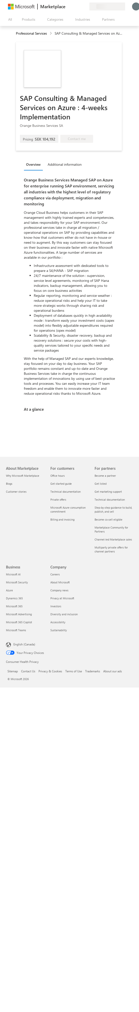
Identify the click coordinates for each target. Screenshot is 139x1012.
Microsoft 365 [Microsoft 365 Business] (14, 606)
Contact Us (28, 671)
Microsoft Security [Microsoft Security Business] (17, 582)
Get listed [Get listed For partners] (100, 483)
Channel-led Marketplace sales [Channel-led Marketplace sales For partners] (113, 539)
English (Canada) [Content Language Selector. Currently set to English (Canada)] (24, 644)
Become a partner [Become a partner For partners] (105, 475)
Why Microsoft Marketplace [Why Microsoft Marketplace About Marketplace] (22, 475)
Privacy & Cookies (50, 671)
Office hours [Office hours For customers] (57, 475)
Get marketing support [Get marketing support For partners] (108, 491)
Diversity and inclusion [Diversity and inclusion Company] (64, 614)
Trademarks (92, 671)
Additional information (65, 164)
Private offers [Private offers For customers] (58, 499)
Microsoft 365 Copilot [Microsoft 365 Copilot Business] (19, 622)
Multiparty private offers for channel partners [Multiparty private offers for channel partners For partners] (111, 549)
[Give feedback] (68, 6)
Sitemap (12, 671)
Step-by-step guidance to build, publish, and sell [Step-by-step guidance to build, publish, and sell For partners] (113, 509)
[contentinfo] (51, 33)
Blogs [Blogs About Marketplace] (9, 483)
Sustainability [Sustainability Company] (58, 630)
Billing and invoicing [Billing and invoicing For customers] (62, 519)
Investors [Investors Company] (55, 606)
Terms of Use (73, 671)
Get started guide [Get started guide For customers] (61, 483)
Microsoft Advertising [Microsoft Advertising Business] (19, 614)
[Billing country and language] (107, 6)
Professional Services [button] (31, 33)
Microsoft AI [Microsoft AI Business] (13, 574)
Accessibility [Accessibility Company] (57, 622)
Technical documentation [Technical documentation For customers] (65, 491)
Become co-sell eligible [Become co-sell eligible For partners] (108, 519)
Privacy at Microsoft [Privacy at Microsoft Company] (62, 598)
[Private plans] (85, 6)
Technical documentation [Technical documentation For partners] (110, 499)
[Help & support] (73, 6)
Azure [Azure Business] (9, 590)
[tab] (34, 164)
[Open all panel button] (9, 19)
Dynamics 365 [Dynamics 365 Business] (14, 598)
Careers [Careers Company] (55, 574)
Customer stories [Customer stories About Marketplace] (16, 491)
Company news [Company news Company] (59, 590)
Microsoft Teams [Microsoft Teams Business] (16, 630)
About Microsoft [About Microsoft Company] (60, 582)
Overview (33, 164)
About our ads (112, 671)
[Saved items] (79, 6)
